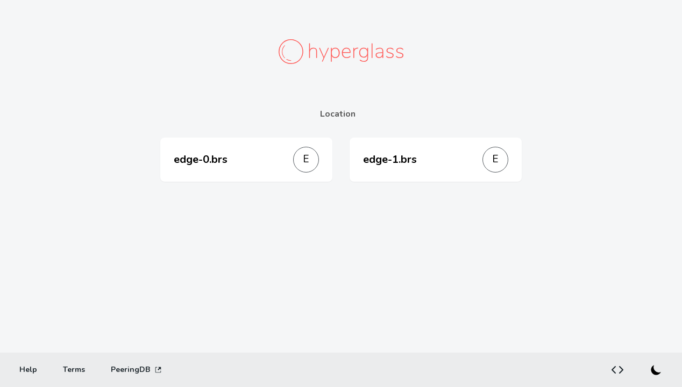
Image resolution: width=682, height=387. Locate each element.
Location (338, 114)
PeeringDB (136, 369)
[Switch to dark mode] (656, 369)
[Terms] (73, 369)
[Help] (28, 369)
